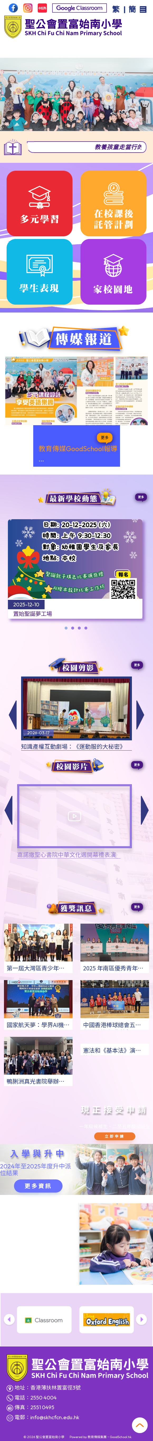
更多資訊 (38, 1186)
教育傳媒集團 (97, 1437)
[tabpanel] (75, 571)
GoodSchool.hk (120, 1437)
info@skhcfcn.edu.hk (54, 1417)
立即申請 (115, 1136)
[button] (8, 810)
